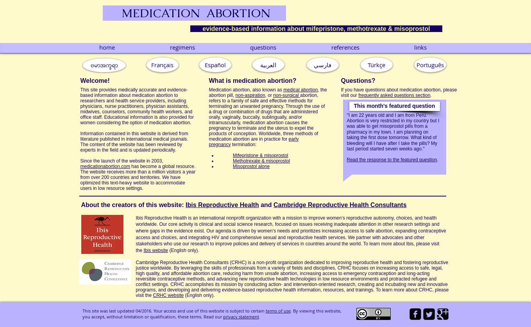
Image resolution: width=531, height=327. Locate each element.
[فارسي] (323, 64)
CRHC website (168, 295)
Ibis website (156, 250)
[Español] (215, 64)
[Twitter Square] (429, 314)
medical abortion (300, 90)
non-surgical (286, 95)
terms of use (278, 311)
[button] (394, 106)
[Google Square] (443, 314)
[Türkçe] (377, 64)
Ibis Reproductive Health (222, 205)
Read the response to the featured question (392, 160)
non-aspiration (250, 95)
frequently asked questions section (394, 95)
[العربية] (268, 64)
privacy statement (241, 317)
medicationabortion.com (105, 166)
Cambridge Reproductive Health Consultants (340, 205)
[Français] (163, 64)
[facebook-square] (415, 314)
